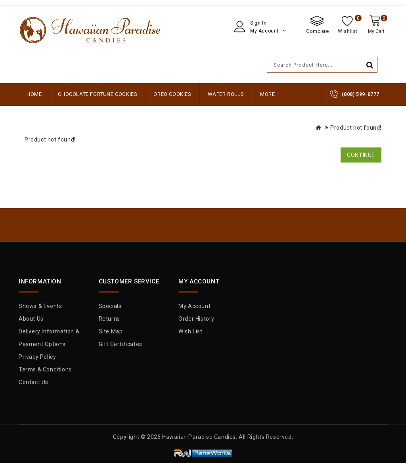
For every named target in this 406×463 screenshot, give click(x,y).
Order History (196, 319)
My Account (194, 306)
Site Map (111, 331)
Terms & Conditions (45, 369)
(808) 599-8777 (360, 94)
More (267, 94)
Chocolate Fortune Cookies (97, 94)
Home (34, 94)
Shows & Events (40, 306)
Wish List (190, 331)
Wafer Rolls (226, 94)
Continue (361, 155)
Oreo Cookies (172, 94)
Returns (109, 319)
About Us (31, 319)
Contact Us (33, 382)
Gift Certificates (120, 344)
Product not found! (355, 127)
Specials (110, 306)
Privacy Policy (37, 357)
